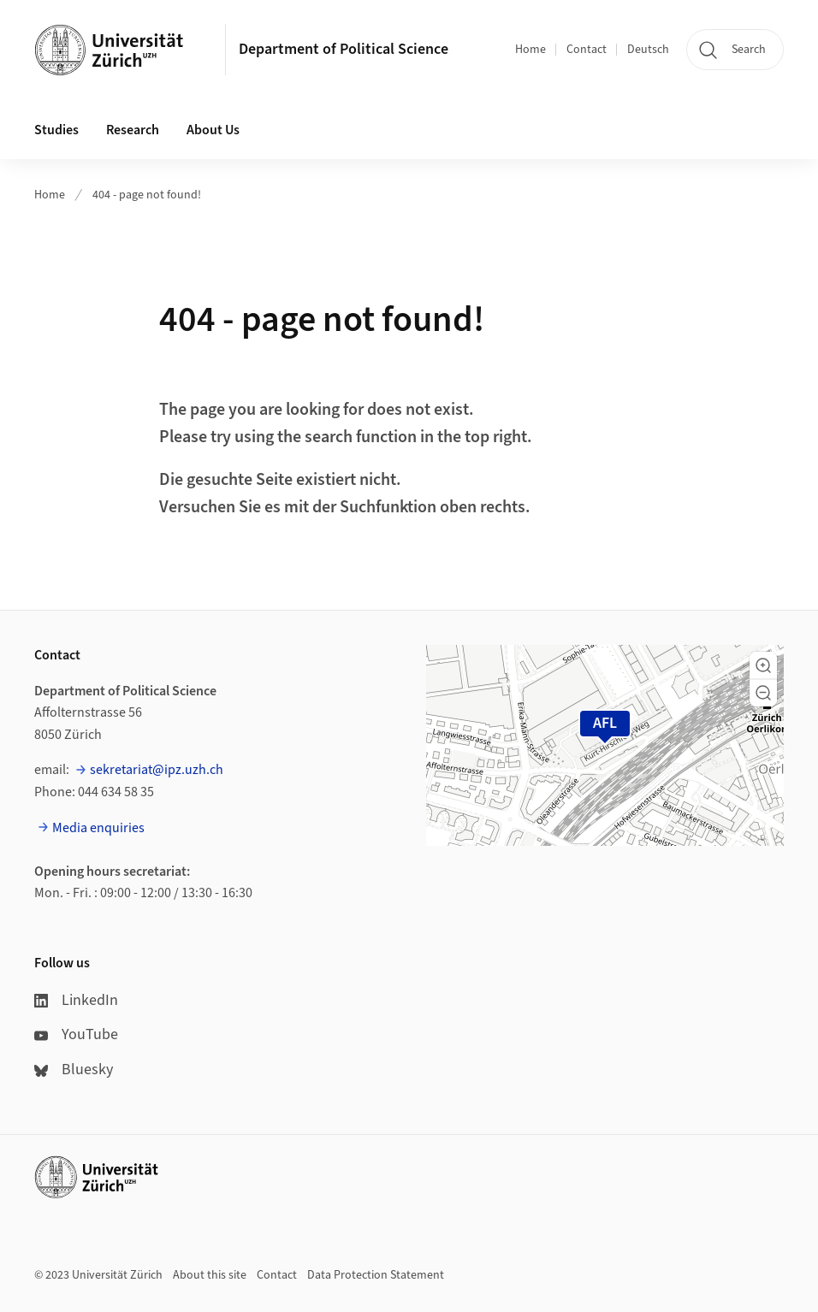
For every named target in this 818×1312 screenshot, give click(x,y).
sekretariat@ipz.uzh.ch (156, 769)
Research (132, 130)
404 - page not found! (146, 195)
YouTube (76, 1034)
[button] (763, 665)
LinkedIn (76, 1000)
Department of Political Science (343, 49)
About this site (209, 1275)
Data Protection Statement (375, 1275)
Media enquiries (98, 828)
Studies (56, 130)
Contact (586, 49)
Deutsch (648, 49)
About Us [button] (213, 130)
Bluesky (73, 1069)
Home (530, 49)
